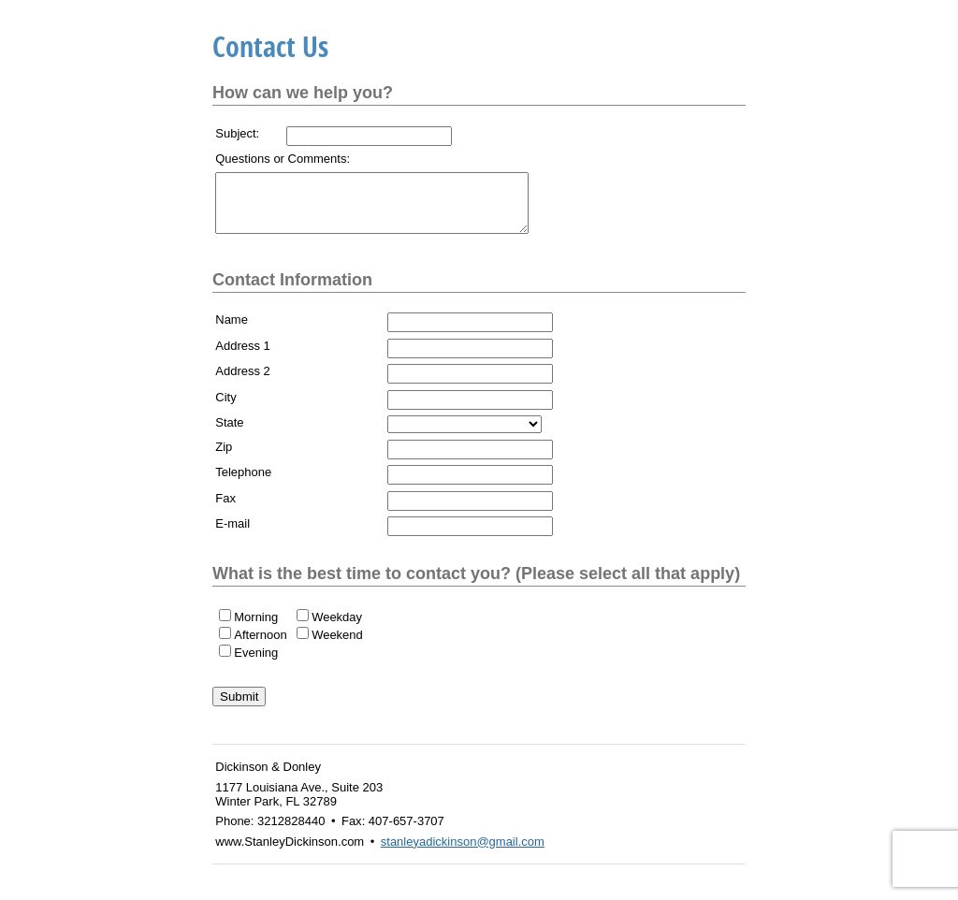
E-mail (232, 535)
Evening (256, 664)
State (229, 434)
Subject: (237, 133)
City (225, 408)
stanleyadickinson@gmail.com (462, 853)
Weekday (337, 628)
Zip (223, 458)
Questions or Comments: (282, 159)
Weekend (337, 646)
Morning (256, 628)
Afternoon (260, 646)
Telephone (243, 483)
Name (231, 331)
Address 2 (242, 382)
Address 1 (242, 357)
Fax (225, 509)
